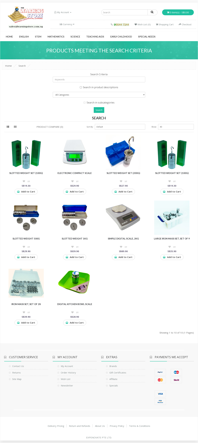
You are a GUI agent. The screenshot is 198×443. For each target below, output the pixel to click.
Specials (113, 385)
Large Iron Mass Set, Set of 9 (172, 238)
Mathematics (55, 36)
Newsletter (67, 385)
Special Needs (146, 36)
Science (75, 36)
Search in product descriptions (99, 87)
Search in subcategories (99, 102)
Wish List (65, 379)
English (24, 36)
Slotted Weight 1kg (75, 238)
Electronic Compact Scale (75, 173)
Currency (67, 24)
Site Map (17, 379)
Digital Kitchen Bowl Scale (74, 304)
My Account (62, 12)
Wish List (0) (143, 24)
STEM (38, 36)
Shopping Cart (165, 24)
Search (22, 65)
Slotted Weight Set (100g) (26, 173)
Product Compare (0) (50, 126)
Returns (16, 372)
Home (9, 36)
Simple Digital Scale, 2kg (123, 238)
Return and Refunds (79, 425)
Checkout (185, 24)
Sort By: (90, 127)
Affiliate (113, 379)
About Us (100, 425)
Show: (154, 127)
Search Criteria (99, 74)
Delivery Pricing (56, 425)
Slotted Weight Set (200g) (123, 173)
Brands (113, 366)
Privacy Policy (117, 425)
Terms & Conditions (139, 425)
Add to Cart (26, 191)
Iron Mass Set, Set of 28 (26, 304)
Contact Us (18, 366)
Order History (68, 372)
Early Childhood (121, 36)
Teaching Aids (95, 36)
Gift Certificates (117, 372)
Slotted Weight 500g (26, 238)
